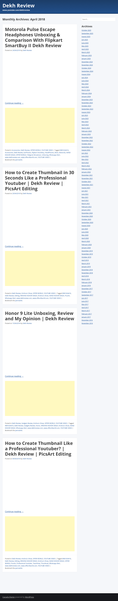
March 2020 (86, 241)
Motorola (62, 153)
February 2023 (87, 131)
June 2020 (85, 232)
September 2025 (87, 33)
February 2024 (87, 93)
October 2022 (86, 144)
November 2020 (87, 216)
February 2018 (87, 282)
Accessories (16, 150)
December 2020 (87, 213)
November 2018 (87, 273)
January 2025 (86, 59)
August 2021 (86, 188)
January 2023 (86, 134)
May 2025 (85, 46)
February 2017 (87, 314)
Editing (17, 296)
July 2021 (85, 191)
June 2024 (85, 81)
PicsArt (67, 296)
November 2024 (87, 65)
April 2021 (85, 200)
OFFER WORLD (35, 150)
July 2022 (85, 153)
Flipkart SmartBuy (38, 153)
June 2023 (85, 118)
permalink (18, 160)
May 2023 (85, 122)
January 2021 (86, 210)
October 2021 (86, 182)
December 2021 (87, 175)
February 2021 (87, 207)
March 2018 (86, 279)
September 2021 (87, 185)
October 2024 (86, 68)
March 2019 (86, 263)
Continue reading (14, 103)
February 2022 (87, 169)
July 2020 (85, 229)
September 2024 (87, 71)
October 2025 (86, 30)
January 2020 (86, 248)
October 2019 (86, 257)
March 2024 (86, 90)
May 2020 (85, 235)
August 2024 (86, 74)
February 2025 (87, 55)
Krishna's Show (27, 293)
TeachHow (36, 563)
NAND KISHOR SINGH (56, 296)
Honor (38, 426)
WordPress (29, 597)
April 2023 (85, 125)
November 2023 (87, 103)
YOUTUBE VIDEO (47, 150)
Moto (56, 153)
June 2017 (85, 301)
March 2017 (86, 311)
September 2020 (87, 222)
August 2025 (86, 37)
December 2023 (87, 100)
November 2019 (87, 254)
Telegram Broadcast (34, 155)
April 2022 (85, 163)
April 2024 (85, 87)
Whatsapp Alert (54, 155)
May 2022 (85, 159)
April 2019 (85, 260)
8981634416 (64, 150)
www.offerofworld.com (29, 157)
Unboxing (45, 155)
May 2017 (85, 304)
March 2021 (86, 204)
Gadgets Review (27, 423)
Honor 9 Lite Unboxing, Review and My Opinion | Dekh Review (39, 316)
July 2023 (85, 115)
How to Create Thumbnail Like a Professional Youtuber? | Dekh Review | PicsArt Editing (39, 448)
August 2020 (86, 226)
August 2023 (86, 112)
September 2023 (87, 109)
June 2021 (85, 194)
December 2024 (87, 62)
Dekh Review (18, 5)
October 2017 (86, 292)
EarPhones (27, 153)
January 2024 (86, 96)
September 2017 (87, 295)
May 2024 (85, 84)
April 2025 (85, 49)
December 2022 (87, 137)
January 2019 (86, 267)
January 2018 (86, 285)
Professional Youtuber (24, 563)
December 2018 (87, 270)
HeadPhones (49, 153)
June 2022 (85, 156)
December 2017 (87, 289)
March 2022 (86, 166)
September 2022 (87, 147)
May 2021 (85, 197)
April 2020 (85, 238)
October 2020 (86, 219)
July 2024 (85, 78)
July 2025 (85, 40)
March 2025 (86, 52)
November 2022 (87, 140)
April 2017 (85, 308)
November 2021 (87, 178)
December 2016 (87, 320)
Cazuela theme (8, 597)
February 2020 (87, 245)
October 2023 (86, 106)
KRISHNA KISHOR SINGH (28, 296)
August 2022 (86, 150)
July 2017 (85, 298)
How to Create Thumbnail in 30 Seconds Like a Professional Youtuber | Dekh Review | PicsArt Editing (39, 180)
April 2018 (85, 276)
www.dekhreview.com (12, 157)
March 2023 (86, 128)
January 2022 (86, 172)
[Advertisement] (40, 125)
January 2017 (86, 317)
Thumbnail (45, 563)
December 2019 (87, 251)
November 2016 (87, 323)
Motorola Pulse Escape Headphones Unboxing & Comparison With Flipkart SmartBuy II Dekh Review (33, 37)
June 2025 (85, 43)
